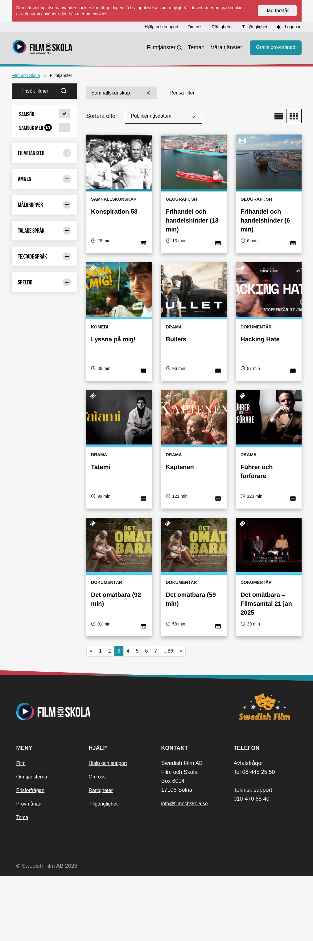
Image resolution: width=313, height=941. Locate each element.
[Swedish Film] (265, 771)
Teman (196, 47)
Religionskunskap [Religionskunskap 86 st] (44, 519)
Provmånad (29, 868)
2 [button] (109, 650)
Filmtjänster (161, 47)
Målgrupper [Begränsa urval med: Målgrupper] (44, 635)
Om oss (97, 841)
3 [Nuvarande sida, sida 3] (118, 650)
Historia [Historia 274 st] (44, 298)
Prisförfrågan (30, 855)
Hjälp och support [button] (161, 26)
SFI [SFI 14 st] (44, 539)
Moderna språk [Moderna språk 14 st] (44, 392)
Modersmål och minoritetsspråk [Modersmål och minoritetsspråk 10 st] (44, 411)
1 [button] (100, 650)
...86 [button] (168, 650)
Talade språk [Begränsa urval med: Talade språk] (44, 661)
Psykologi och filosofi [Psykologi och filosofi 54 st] (44, 497)
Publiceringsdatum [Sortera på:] (164, 116)
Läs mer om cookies (88, 13)
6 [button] (146, 650)
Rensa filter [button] (182, 92)
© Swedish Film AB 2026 (46, 930)
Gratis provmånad (275, 47)
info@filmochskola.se (184, 868)
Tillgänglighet (103, 868)
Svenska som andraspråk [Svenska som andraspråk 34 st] (44, 579)
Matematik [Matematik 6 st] (44, 366)
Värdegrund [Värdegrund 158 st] (44, 611)
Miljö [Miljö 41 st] (44, 379)
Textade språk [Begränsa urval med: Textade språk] (44, 686)
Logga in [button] (289, 27)
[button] (44, 114)
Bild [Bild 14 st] (44, 199)
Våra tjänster (226, 47)
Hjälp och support (108, 827)
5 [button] (137, 650)
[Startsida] (42, 48)
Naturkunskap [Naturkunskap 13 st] (44, 447)
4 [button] (128, 650)
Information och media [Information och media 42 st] (44, 335)
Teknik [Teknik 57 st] (44, 598)
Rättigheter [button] (222, 26)
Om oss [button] (194, 26)
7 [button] (155, 650)
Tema (22, 882)
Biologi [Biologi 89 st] (44, 212)
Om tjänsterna (31, 841)
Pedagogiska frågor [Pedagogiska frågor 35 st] (44, 462)
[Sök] (67, 91)
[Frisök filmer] (35, 91)
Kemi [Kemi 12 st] (44, 354)
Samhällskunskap (121, 93)
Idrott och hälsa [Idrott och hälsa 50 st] (44, 313)
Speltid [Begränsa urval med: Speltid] (44, 712)
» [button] (180, 650)
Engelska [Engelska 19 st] (44, 237)
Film (21, 827)
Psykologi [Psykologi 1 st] (44, 482)
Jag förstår (277, 10)
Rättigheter (101, 855)
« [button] (91, 650)
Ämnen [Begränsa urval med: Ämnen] (44, 179)
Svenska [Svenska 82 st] (44, 564)
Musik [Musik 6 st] (44, 435)
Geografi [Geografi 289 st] (44, 262)
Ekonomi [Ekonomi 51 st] (44, 224)
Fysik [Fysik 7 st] (44, 249)
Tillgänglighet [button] (254, 26)
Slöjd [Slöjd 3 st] (44, 552)
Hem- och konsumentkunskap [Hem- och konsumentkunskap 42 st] (44, 278)
